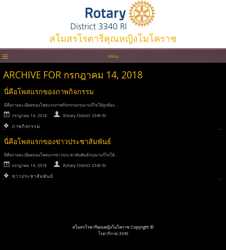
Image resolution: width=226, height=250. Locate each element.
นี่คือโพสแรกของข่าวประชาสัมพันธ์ (57, 141)
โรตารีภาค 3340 (113, 233)
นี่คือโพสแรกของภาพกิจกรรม (49, 91)
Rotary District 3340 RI (84, 115)
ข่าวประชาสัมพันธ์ (32, 176)
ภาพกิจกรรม (26, 126)
